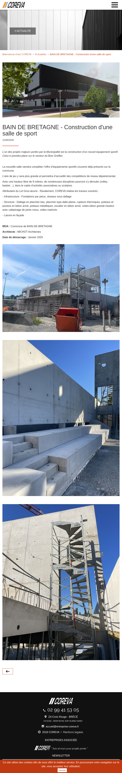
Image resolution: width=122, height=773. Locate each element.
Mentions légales (73, 732)
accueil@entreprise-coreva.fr (62, 726)
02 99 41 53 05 (63, 710)
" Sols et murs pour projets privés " (69, 748)
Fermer (62, 770)
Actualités (40, 54)
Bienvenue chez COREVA (16, 54)
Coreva (13, 5)
